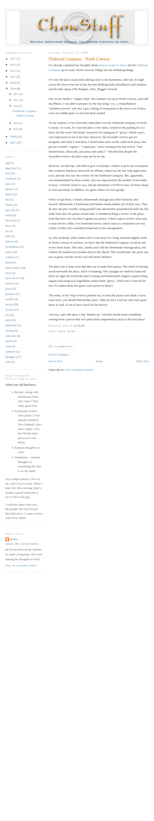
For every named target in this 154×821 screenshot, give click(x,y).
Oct (16, 106)
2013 (13, 64)
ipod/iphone (12, 246)
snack (8, 341)
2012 (13, 70)
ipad (7, 236)
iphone (9, 241)
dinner (9, 194)
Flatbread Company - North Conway (79, 59)
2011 (13, 76)
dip (7, 199)
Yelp (112, 103)
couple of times (117, 65)
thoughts (10, 357)
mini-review (12, 278)
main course (12, 267)
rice (7, 315)
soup (8, 346)
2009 (13, 88)
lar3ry (14, 539)
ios (7, 231)
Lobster (9, 257)
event (8, 215)
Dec (16, 94)
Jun (16, 123)
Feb (16, 129)
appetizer (10, 168)
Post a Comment (58, 354)
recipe (9, 304)
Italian (9, 252)
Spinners (10, 351)
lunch (8, 262)
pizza (102, 65)
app (7, 163)
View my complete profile (21, 565)
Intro (8, 225)
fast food (10, 220)
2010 (13, 82)
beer (7, 173)
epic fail (10, 210)
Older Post (142, 361)
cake (8, 183)
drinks (9, 204)
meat (8, 273)
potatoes (10, 294)
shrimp (9, 330)
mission (9, 283)
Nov (17, 100)
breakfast (10, 178)
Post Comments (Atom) (79, 369)
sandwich (11, 325)
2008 (13, 136)
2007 (13, 142)
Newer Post (56, 361)
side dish (10, 336)
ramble (9, 299)
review (71, 331)
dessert (9, 189)
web (7, 362)
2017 (13, 58)
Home (99, 361)
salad (8, 320)
